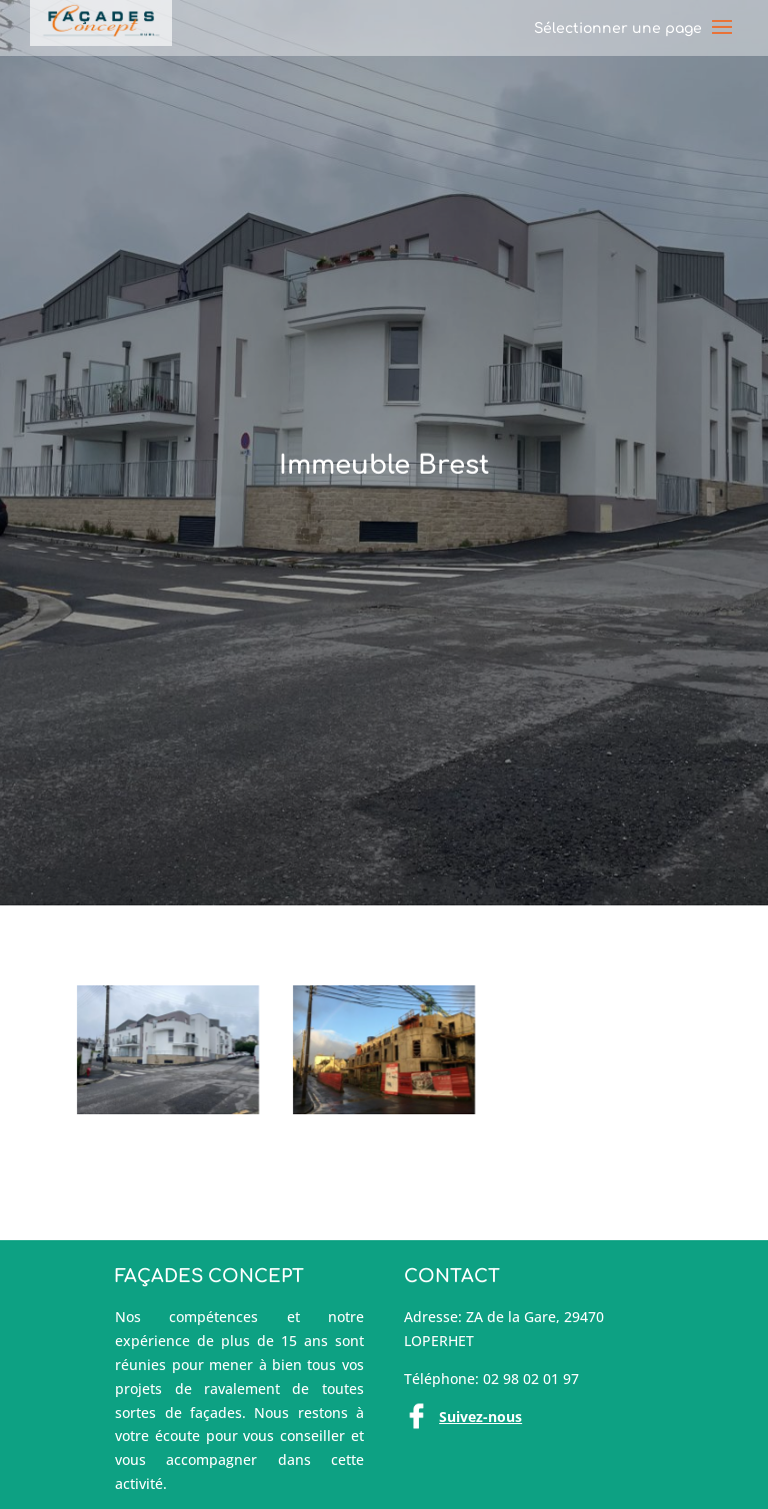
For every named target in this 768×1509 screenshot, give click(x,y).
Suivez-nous (480, 1416)
